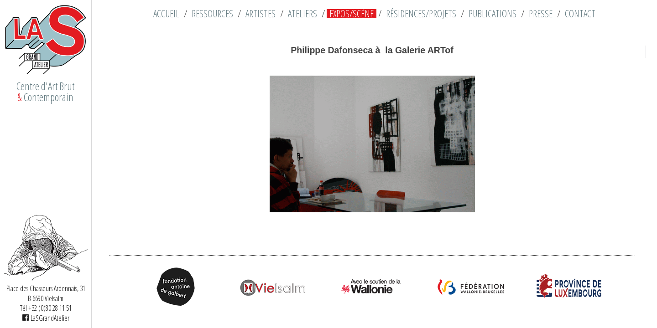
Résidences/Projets (421, 13)
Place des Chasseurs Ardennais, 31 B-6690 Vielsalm (45, 293)
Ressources (212, 13)
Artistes (260, 13)
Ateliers (302, 13)
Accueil (166, 13)
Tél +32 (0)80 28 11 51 (46, 308)
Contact (580, 13)
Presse (540, 13)
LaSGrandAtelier (45, 318)
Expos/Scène (351, 13)
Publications (492, 13)
